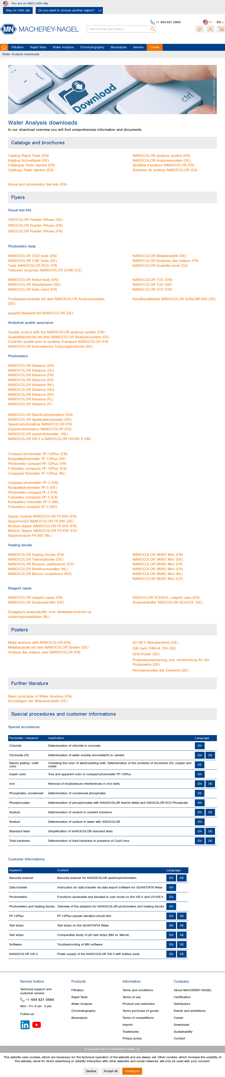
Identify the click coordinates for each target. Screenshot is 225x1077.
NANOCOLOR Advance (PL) (30, 399)
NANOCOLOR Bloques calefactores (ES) (41, 564)
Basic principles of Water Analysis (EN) (40, 696)
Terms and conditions (138, 990)
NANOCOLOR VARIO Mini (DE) (158, 559)
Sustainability (183, 1032)
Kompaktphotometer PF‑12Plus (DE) (37, 459)
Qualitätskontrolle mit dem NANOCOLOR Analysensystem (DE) (58, 337)
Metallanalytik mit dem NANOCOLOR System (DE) (48, 647)
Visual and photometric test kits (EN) (37, 184)
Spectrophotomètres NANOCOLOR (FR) (40, 424)
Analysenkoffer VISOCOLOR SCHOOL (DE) (168, 602)
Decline (91, 1071)
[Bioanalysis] (119, 47)
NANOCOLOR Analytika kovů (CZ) (160, 265)
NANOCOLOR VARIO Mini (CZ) (158, 578)
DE (210, 755)
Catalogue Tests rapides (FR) (31, 165)
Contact (179, 1038)
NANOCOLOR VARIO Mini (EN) (158, 554)
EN (200, 746)
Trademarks (131, 1032)
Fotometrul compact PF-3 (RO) (32, 507)
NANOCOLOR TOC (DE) (152, 284)
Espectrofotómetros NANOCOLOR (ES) (39, 429)
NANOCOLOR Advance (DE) (31, 370)
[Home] (4, 47)
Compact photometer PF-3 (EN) (33, 482)
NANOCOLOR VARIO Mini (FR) (158, 564)
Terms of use (132, 997)
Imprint (128, 1025)
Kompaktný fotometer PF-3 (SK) (33, 502)
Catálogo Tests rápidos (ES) (31, 170)
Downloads (181, 1025)
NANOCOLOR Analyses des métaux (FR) (165, 260)
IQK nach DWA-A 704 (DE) (154, 648)
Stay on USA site (18, 10)
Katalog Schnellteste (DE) (28, 160)
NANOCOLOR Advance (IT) (30, 404)
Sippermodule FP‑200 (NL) (29, 535)
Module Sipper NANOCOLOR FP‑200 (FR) (42, 526)
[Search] (153, 29)
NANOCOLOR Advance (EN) (31, 365)
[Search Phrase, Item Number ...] (121, 29)
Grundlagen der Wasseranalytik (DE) (37, 701)
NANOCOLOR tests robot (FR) (32, 289)
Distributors (182, 1004)
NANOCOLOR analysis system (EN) (161, 155)
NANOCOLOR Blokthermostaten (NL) (38, 569)
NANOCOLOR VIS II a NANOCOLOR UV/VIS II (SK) (49, 439)
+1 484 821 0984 (168, 22)
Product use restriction (139, 1004)
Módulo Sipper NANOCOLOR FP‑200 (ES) (42, 530)
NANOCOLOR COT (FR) (152, 289)
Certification (182, 997)
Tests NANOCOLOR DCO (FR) (32, 265)
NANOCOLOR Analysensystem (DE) (162, 160)
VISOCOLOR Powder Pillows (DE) (35, 219)
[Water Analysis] (63, 47)
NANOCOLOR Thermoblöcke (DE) (35, 559)
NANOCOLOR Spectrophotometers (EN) (40, 414)
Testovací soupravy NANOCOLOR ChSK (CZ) (45, 270)
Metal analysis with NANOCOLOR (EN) (39, 642)
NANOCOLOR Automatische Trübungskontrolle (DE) (50, 346)
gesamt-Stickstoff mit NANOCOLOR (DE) (40, 313)
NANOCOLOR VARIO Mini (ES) (158, 569)
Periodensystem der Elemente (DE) (161, 670)
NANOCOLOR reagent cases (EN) (35, 597)
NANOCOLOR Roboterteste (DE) (34, 284)
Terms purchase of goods (141, 1011)
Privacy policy (132, 1038)
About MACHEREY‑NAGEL (193, 990)
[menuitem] (119, 29)
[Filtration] (17, 47)
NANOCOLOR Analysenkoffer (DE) (36, 602)
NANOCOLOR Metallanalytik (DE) (160, 256)
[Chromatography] (92, 47)
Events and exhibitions (190, 1011)
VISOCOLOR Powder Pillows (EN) (35, 225)
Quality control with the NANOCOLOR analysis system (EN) (56, 332)
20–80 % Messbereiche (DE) (155, 642)
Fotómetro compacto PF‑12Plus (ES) (37, 468)
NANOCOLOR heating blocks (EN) (36, 554)
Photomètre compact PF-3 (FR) (32, 492)
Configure (132, 1071)
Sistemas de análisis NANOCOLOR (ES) (165, 170)
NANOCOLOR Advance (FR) (31, 375)
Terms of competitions (138, 1018)
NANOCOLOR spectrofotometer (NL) (38, 434)
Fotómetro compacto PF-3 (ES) (33, 497)
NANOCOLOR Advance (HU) (31, 389)
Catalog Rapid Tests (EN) (28, 155)
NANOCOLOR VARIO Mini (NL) (158, 574)
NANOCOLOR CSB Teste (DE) (32, 260)
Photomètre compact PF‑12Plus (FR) (37, 463)
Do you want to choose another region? (66, 10)
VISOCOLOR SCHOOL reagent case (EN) (166, 597)
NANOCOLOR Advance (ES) (31, 380)
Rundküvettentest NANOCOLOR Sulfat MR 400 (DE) (174, 299)
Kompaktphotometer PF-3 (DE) (32, 487)
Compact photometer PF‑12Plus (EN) (37, 454)
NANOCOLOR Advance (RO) (31, 394)
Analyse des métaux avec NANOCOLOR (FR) (44, 652)
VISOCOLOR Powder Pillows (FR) (35, 231)
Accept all (110, 1071)
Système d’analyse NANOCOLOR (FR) (163, 165)
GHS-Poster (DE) (146, 654)
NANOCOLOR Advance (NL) (31, 385)
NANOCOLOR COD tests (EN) (32, 256)
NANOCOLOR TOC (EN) (152, 279)
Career (178, 1018)
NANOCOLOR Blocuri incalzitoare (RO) (40, 574)
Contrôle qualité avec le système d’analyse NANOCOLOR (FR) (58, 341)
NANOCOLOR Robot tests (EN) (33, 279)
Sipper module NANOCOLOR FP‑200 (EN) (42, 516)
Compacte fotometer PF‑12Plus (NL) (37, 473)
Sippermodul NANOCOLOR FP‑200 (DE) (41, 521)
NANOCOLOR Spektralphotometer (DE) (40, 419)
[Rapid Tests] (38, 47)
